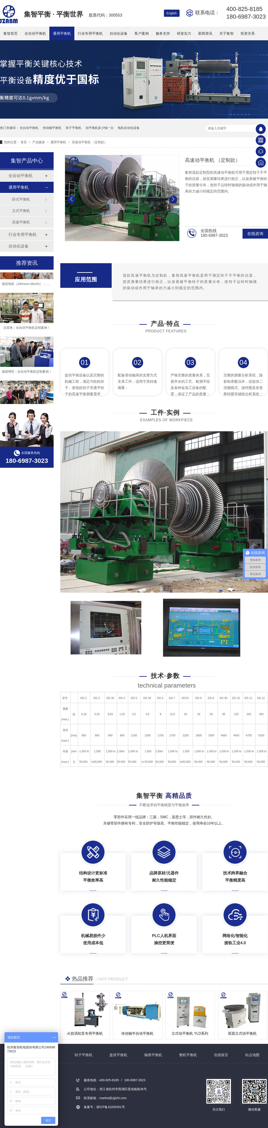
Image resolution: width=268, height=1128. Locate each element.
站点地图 (252, 1055)
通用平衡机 (62, 33)
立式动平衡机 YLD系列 (190, 1033)
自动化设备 (119, 33)
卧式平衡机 (21, 199)
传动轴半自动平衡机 (137, 1033)
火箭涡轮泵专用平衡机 (85, 1033)
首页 (24, 142)
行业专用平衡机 (90, 33)
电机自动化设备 (129, 128)
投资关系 (248, 33)
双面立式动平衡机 (242, 1033)
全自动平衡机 (35, 33)
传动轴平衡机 (52, 128)
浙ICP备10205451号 (110, 1107)
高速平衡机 (21, 222)
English (172, 13)
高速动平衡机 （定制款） (89, 142)
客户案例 (141, 33)
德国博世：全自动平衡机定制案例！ (27, 372)
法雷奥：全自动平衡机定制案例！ (26, 329)
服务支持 (163, 33)
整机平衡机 (188, 1055)
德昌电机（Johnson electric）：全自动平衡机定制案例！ (41, 285)
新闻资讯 (205, 33)
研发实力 (184, 33)
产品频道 (39, 142)
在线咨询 (255, 233)
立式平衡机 (21, 211)
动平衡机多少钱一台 (100, 128)
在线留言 (221, 1055)
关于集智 (226, 33)
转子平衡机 (73, 128)
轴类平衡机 (153, 1055)
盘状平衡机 (118, 1055)
